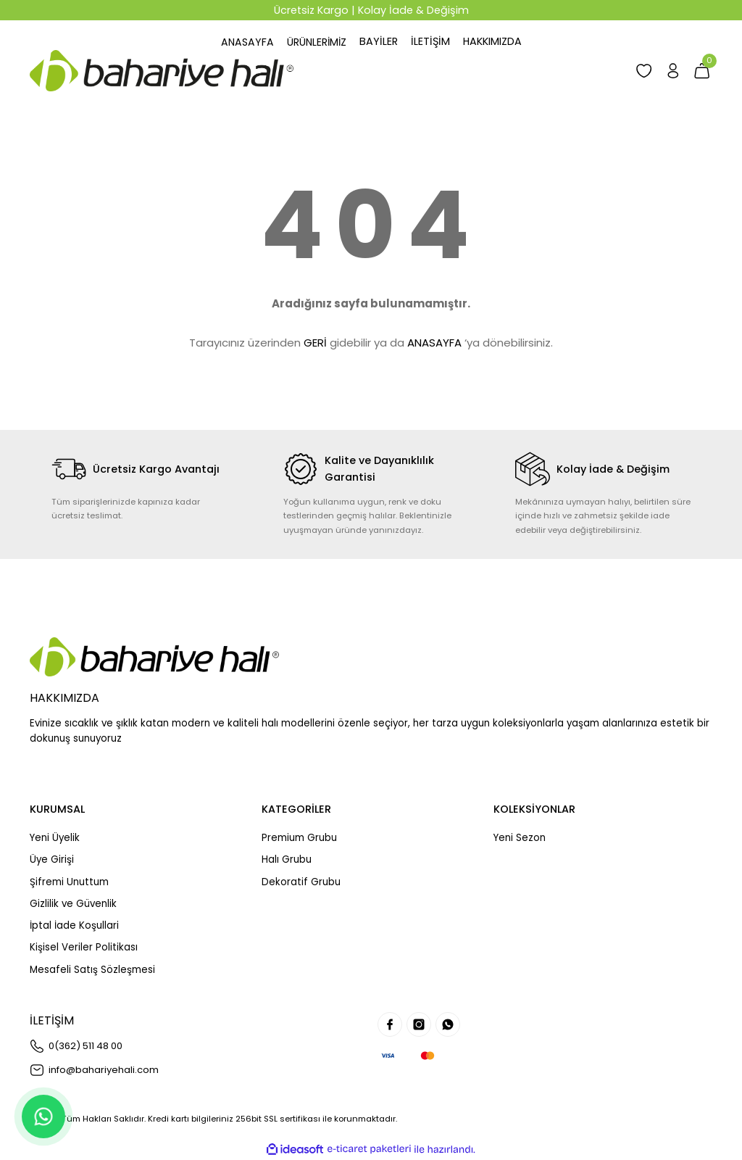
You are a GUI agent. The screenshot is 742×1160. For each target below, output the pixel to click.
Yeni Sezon (519, 838)
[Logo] (161, 70)
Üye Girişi (52, 859)
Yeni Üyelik (55, 838)
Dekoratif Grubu (301, 882)
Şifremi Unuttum (69, 882)
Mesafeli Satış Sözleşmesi (92, 970)
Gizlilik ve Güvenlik (73, 904)
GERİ (315, 342)
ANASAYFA (434, 342)
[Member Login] (671, 70)
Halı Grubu (287, 859)
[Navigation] (317, 41)
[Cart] (701, 70)
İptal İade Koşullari (74, 925)
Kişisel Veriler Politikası (84, 947)
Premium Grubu (299, 838)
